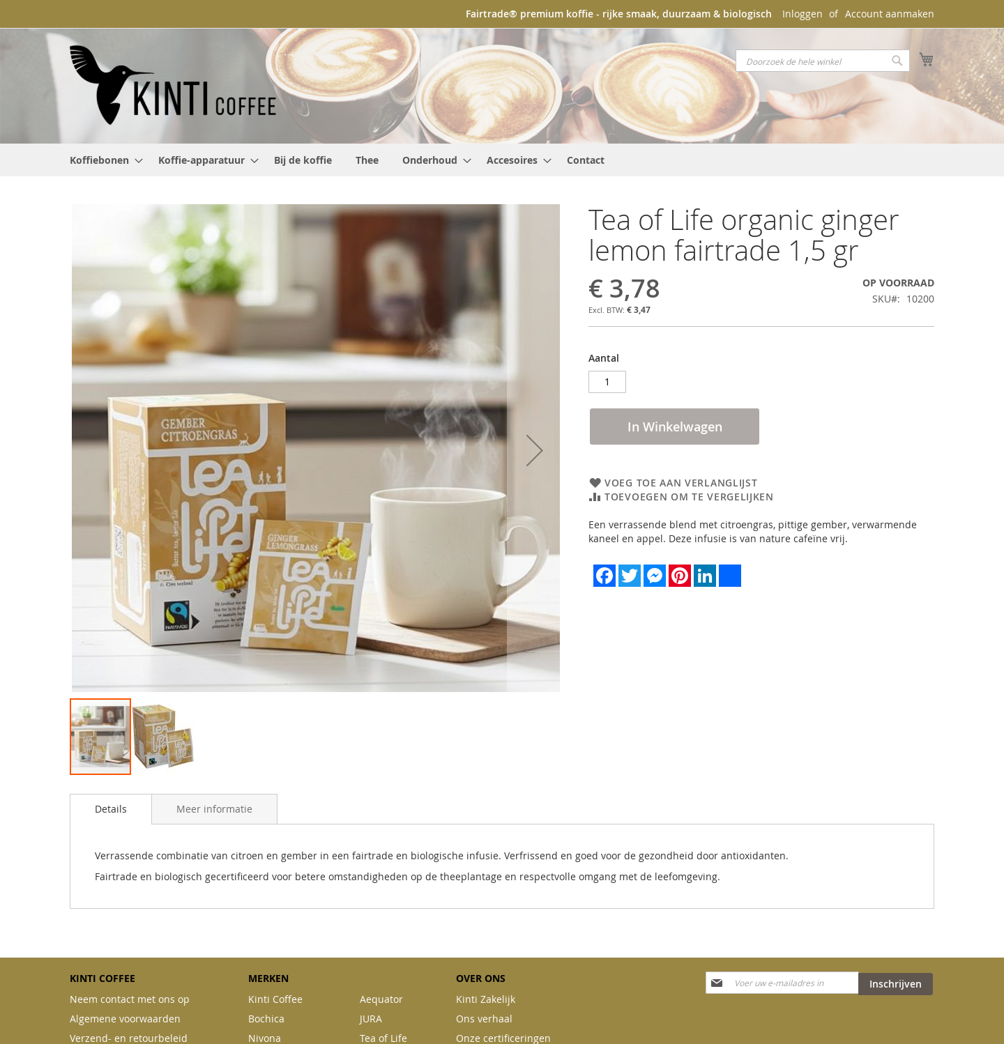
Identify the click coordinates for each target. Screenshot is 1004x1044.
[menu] (502, 160)
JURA (371, 1018)
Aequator (381, 999)
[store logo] (174, 85)
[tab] (111, 809)
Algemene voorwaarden (125, 1018)
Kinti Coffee (275, 999)
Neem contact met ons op (130, 999)
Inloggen (802, 13)
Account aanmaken (889, 13)
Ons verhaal (484, 1018)
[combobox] (823, 60)
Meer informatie (214, 808)
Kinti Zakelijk (485, 999)
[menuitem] (102, 160)
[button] (535, 450)
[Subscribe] (895, 984)
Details (111, 808)
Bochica (266, 1018)
